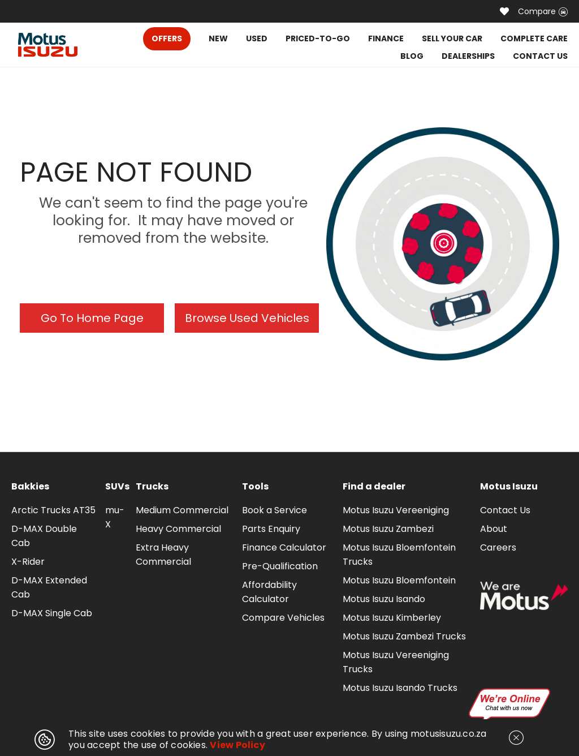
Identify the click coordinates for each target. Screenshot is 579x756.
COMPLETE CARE (534, 38)
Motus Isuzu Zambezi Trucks (404, 636)
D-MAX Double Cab (44, 535)
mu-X (114, 517)
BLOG (412, 56)
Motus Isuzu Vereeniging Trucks (396, 662)
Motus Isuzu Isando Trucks (400, 687)
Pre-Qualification (280, 566)
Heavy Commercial (178, 528)
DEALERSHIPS (468, 56)
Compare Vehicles (283, 617)
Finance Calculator (284, 547)
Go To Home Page (92, 318)
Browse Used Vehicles (247, 318)
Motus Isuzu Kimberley (392, 617)
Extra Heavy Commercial (163, 554)
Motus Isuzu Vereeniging (396, 510)
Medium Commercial (182, 510)
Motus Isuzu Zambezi (388, 528)
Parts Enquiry (271, 528)
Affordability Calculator (269, 591)
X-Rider (28, 561)
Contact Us (505, 510)
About (493, 528)
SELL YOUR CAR (452, 38)
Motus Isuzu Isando (384, 598)
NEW (218, 38)
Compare (543, 11)
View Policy (237, 744)
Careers (498, 547)
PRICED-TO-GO (318, 38)
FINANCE (386, 38)
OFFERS (167, 38)
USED (256, 38)
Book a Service (274, 510)
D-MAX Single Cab (51, 613)
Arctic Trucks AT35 (53, 510)
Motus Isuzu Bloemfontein (399, 580)
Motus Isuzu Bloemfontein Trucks (399, 554)
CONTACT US (540, 56)
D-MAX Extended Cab (49, 587)
